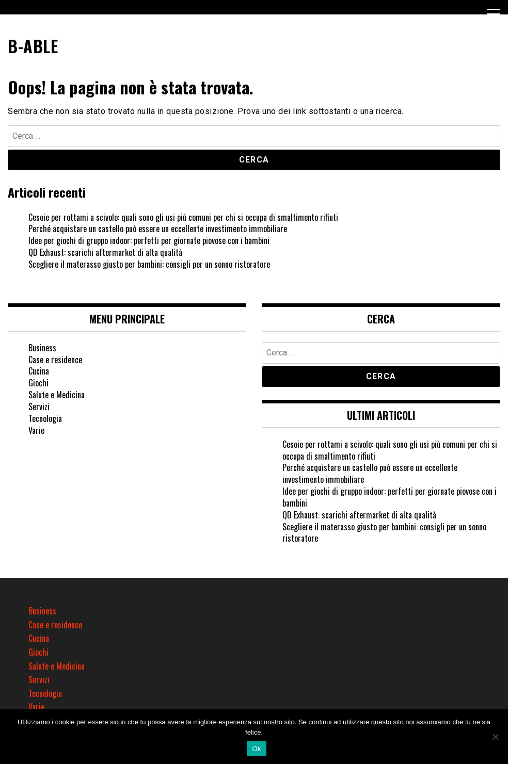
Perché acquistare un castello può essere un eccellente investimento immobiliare (157, 228)
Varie (36, 430)
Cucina (38, 371)
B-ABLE (33, 46)
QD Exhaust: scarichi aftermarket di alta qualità (105, 252)
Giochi (38, 383)
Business (42, 348)
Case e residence (55, 359)
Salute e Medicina (56, 394)
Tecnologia (45, 418)
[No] (495, 737)
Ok (256, 749)
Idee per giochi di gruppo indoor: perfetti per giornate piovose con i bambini (148, 240)
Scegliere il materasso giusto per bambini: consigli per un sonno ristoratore (149, 264)
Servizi (39, 406)
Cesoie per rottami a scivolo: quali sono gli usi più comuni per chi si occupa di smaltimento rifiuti (183, 217)
